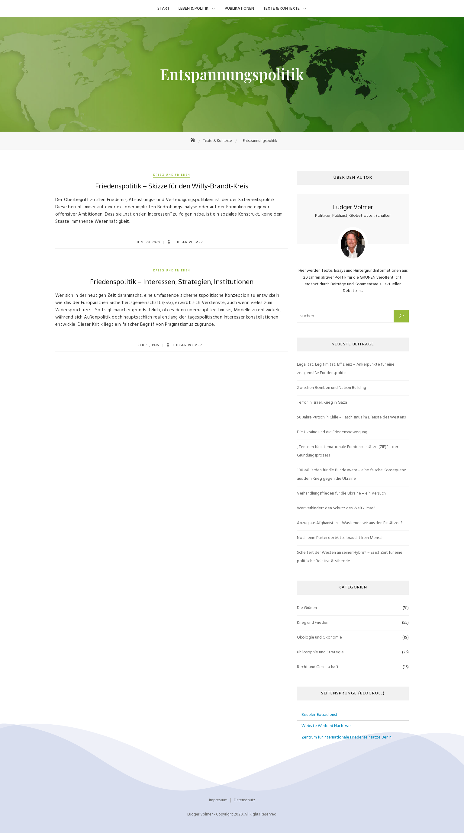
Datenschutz (244, 800)
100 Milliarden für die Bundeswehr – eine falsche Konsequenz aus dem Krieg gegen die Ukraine (351, 474)
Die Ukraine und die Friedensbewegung (332, 432)
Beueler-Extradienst (319, 714)
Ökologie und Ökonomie (319, 637)
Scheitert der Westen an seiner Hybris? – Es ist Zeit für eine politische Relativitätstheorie (349, 557)
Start (163, 8)
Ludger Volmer (187, 242)
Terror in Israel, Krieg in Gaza (322, 402)
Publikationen (239, 8)
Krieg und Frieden (171, 174)
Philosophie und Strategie (320, 652)
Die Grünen (307, 607)
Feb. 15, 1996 (148, 345)
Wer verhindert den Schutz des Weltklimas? (336, 508)
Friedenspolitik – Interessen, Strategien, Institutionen (171, 281)
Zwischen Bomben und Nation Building (331, 387)
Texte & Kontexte (281, 8)
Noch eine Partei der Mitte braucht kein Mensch (340, 537)
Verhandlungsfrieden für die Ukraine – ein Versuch (341, 493)
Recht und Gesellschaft (318, 667)
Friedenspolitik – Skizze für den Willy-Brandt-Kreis (171, 185)
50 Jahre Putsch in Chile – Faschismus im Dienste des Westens (351, 417)
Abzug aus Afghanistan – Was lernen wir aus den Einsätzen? (350, 523)
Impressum (218, 800)
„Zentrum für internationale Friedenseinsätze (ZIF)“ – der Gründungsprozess (347, 451)
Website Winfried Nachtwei (326, 725)
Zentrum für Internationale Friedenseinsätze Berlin (346, 737)
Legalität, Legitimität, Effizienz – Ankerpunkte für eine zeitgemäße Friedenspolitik (346, 368)
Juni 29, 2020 (148, 242)
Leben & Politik (193, 8)
